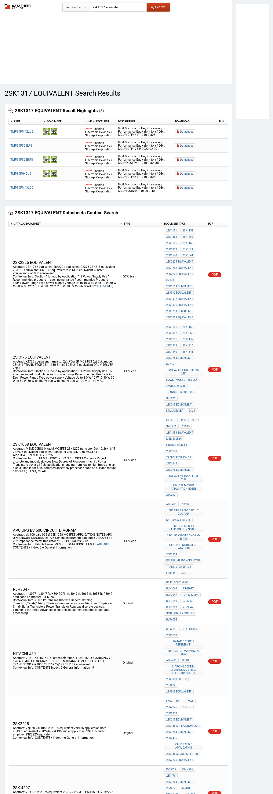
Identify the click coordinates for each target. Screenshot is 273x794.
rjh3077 (187, 531)
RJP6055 (171, 557)
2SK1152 (187, 230)
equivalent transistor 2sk (184, 348)
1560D (185, 393)
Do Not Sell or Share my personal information (134, 780)
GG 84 (184, 592)
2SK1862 (171, 235)
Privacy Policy (91, 780)
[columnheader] (25, 122)
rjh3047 (171, 531)
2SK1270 (171, 414)
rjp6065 (187, 542)
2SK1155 (171, 240)
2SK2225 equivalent (179, 256)
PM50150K (172, 622)
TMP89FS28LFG (21, 145)
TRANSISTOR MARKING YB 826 (184, 586)
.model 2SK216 (176, 359)
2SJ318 (184, 692)
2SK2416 (171, 653)
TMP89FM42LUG (22, 131)
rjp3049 (171, 542)
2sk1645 (171, 424)
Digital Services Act (181, 780)
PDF (214, 266)
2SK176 (171, 682)
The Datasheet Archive (18, 6)
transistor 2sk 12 (178, 419)
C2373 (170, 271)
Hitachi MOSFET (176, 408)
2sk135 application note (183, 643)
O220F (170, 388)
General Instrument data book (184, 496)
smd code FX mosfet (180, 552)
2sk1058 (171, 633)
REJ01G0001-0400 (177, 526)
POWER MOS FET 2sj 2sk (181, 354)
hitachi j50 (188, 565)
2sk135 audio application (183, 658)
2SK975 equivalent (179, 297)
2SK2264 (171, 503)
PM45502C (173, 697)
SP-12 (194, 388)
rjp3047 (171, 536)
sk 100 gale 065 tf (178, 472)
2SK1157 (187, 320)
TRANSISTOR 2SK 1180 (180, 364)
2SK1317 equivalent (179, 286)
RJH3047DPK (190, 536)
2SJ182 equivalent (178, 281)
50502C (185, 459)
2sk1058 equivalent (179, 302)
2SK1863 (187, 235)
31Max (188, 622)
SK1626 (171, 369)
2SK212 (184, 518)
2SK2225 (171, 627)
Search (158, 7)
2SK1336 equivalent (179, 291)
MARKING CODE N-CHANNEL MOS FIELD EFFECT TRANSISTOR (184, 601)
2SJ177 (170, 692)
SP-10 (182, 388)
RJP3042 (187, 547)
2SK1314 (187, 245)
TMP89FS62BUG (21, 159)
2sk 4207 (186, 677)
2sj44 (192, 380)
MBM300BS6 (174, 403)
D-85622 (171, 565)
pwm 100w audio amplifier (184, 709)
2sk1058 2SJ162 (176, 609)
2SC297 (171, 451)
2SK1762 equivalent (179, 261)
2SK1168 (171, 570)
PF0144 (170, 518)
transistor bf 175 (178, 513)
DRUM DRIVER (174, 380)
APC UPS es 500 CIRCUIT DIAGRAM (184, 466)
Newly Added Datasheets (62, 780)
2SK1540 (171, 250)
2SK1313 (171, 245)
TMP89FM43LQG (22, 187)
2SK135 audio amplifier (182, 663)
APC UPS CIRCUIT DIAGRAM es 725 (184, 488)
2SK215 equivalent (179, 276)
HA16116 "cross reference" (184, 577)
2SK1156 (187, 240)
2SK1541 (187, 250)
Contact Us (204, 780)
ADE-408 (102, 494)
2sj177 (195, 609)
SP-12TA (171, 393)
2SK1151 (100, 278)
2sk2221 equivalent (179, 266)
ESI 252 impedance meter (183, 508)
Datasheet (186, 131)
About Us (222, 780)
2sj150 (186, 627)
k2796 (170, 341)
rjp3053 (171, 547)
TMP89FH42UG (20, 173)
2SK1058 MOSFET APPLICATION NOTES (184, 444)
